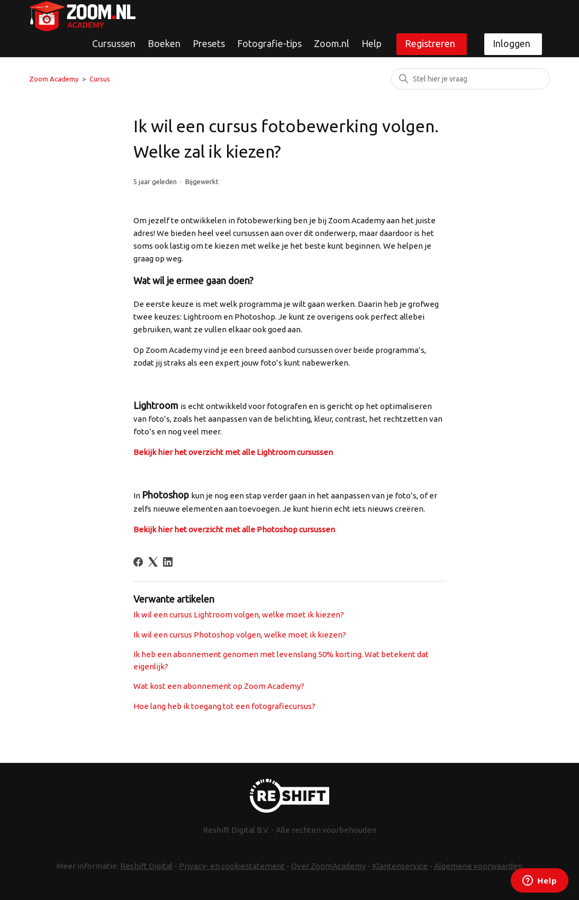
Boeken (164, 43)
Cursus (99, 79)
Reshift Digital (146, 865)
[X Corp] (153, 562)
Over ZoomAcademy (328, 865)
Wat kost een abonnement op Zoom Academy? (218, 685)
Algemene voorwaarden (478, 865)
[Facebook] (138, 562)
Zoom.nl (331, 43)
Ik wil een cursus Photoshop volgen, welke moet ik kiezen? (239, 634)
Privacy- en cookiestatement (232, 865)
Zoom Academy (53, 79)
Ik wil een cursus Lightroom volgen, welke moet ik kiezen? (238, 614)
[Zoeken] (470, 78)
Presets (209, 43)
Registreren (430, 43)
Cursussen (113, 43)
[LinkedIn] (168, 562)
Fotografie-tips (269, 43)
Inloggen (511, 43)
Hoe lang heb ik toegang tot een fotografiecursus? (224, 706)
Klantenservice (400, 865)
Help (371, 43)
